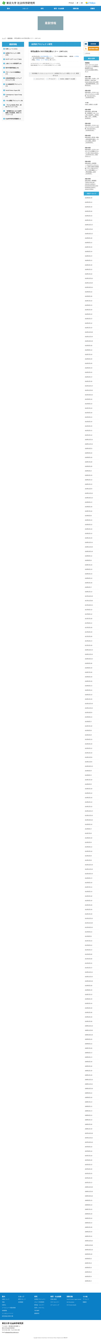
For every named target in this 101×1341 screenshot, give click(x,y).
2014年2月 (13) (88, 802)
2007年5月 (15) (88, 1164)
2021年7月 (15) (88, 408)
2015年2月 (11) (88, 748)
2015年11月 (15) (89, 708)
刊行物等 (36, 1310)
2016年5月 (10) (88, 681)
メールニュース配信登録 (9, 1307)
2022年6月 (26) (88, 358)
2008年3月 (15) (88, 1119)
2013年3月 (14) (88, 851)
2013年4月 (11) (88, 846)
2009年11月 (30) (89, 1030)
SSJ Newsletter (70, 1302)
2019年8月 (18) (88, 506)
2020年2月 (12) (88, 479)
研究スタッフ (22, 1299)
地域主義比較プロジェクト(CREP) (39, 65)
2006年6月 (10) (88, 1213)
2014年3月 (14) (88, 797)
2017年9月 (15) (88, 609)
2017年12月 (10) (89, 596)
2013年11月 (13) (89, 815)
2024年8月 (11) (88, 242)
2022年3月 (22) (88, 372)
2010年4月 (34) (88, 1008)
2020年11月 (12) (89, 444)
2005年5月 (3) (88, 1272)
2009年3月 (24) (88, 1066)
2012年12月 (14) (89, 864)
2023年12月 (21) (89, 278)
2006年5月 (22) (88, 1218)
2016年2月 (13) (88, 694)
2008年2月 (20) (88, 1124)
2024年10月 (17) (89, 233)
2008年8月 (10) (88, 1097)
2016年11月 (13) (89, 654)
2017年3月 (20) (88, 636)
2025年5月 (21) (88, 202)
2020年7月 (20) (88, 461)
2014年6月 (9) (88, 784)
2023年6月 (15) (88, 305)
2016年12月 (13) (89, 649)
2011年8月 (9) (88, 936)
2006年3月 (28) (88, 1227)
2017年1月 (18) (88, 645)
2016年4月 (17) (88, 685)
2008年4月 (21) (88, 1115)
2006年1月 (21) (88, 1236)
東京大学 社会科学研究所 (12, 1323)
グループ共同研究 (39, 1302)
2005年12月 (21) (89, 1240)
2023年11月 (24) (89, 282)
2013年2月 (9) (88, 855)
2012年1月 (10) (88, 914)
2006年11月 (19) (89, 1191)
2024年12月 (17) (89, 224)
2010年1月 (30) (88, 1021)
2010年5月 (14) (88, 1003)
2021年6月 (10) (88, 412)
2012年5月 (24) (88, 896)
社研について (5, 1299)
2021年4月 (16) (88, 421)
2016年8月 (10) (88, 667)
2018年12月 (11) (89, 542)
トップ (4, 38)
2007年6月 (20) (88, 1160)
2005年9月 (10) (88, 1254)
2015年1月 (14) (88, 752)
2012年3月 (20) (88, 905)
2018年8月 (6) (88, 560)
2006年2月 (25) (88, 1231)
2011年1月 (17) (88, 967)
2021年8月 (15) (88, 403)
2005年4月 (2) (88, 1276)
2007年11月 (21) (89, 1137)
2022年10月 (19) (89, 341)
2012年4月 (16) (88, 900)
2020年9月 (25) (88, 452)
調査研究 (36, 1313)
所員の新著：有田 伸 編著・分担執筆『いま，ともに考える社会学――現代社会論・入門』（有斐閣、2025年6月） (92, 115)
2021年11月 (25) (89, 390)
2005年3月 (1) (88, 1280)
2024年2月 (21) (88, 269)
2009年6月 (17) (88, 1052)
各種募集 (4, 1310)
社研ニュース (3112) (11, 49)
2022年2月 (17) (88, 376)
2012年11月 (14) (89, 869)
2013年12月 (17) (89, 811)
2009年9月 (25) (88, 1039)
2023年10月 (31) (89, 287)
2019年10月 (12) (89, 497)
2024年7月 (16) (88, 247)
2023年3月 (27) (88, 318)
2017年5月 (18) (88, 627)
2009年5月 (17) (88, 1057)
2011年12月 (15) (89, 918)
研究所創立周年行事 (7, 1316)
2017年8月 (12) (88, 614)
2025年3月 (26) (88, 211)
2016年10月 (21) (89, 658)
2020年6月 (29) (88, 466)
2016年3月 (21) (88, 690)
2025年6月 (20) (88, 197)
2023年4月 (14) (88, 314)
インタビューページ (7, 1313)
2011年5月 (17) (88, 949)
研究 (42, 8)
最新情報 (10, 38)
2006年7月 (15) (88, 1209)
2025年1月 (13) (88, 220)
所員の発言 (53, 1299)
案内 (8, 8)
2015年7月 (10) (88, 726)
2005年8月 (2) (88, 1258)
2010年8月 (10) (88, 990)
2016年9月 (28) (88, 663)
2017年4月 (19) (88, 632)
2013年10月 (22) (89, 819)
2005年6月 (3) (88, 1267)
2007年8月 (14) (88, 1151)
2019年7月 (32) (88, 511)
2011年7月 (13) (88, 940)
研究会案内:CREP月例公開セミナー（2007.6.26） (49, 51)
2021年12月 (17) (89, 385)
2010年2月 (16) (88, 1016)
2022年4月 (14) (88, 367)
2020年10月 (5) (88, 448)
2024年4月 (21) (88, 260)
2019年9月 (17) (88, 502)
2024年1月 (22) (88, 273)
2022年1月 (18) (88, 381)
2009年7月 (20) (88, 1048)
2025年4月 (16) (88, 206)
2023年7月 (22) (88, 300)
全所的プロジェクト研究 (54, 65)
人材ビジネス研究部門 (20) (13, 63)
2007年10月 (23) (89, 1142)
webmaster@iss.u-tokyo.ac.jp (12, 1332)
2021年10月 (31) (89, 394)
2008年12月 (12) (89, 1079)
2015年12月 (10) (89, 703)
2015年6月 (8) (88, 730)
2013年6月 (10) (88, 837)
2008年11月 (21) (89, 1084)
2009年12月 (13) (89, 1025)
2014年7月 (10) (88, 779)
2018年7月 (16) (88, 564)
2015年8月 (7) (88, 721)
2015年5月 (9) (88, 734)
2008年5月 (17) (88, 1110)
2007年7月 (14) (88, 1155)
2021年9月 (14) (88, 399)
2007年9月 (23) (88, 1146)
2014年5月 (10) (88, 788)
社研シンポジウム (39, 1307)
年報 (3, 1302)
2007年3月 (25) (88, 1173)
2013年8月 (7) (88, 828)
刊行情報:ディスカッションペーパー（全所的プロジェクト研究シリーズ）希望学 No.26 (55, 74)
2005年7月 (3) (88, 1263)
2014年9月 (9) (88, 770)
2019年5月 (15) (88, 520)
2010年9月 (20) (88, 985)
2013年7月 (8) (88, 833)
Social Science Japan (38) (13, 90)
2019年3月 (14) (88, 529)
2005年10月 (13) (89, 1249)
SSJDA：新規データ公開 (67, 79)
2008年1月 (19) (88, 1128)
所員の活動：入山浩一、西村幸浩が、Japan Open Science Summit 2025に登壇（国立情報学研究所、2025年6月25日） (92, 82)
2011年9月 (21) (88, 931)
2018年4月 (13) (88, 578)
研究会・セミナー (39, 1305)
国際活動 (76, 8)
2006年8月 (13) (88, 1204)
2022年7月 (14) (88, 354)
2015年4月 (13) (88, 739)
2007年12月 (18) (89, 1133)
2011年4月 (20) (88, 954)
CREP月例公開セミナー (46, 56)
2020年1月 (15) (88, 484)
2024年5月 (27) (88, 256)
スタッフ (25, 8)
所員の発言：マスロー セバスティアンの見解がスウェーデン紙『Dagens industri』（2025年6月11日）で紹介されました (92, 153)
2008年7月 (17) (88, 1101)
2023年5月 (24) (88, 309)
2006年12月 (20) (89, 1187)
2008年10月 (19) (89, 1088)
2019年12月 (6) (88, 488)
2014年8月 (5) (88, 775)
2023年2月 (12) (88, 323)
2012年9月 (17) (88, 878)
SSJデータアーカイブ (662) (14, 59)
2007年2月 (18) (88, 1178)
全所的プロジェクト (39, 1299)
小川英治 (76, 56)
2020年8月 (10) (88, 457)
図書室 (92, 8)
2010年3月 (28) (88, 1012)
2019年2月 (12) (88, 533)
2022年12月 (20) (89, 332)
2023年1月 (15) (88, 327)
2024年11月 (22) (89, 229)
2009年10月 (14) (89, 1034)
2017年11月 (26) (89, 600)
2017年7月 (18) (88, 618)
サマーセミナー (54, 1302)
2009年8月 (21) (88, 1043)
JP (77, 3)
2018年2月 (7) (88, 587)
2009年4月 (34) (88, 1061)
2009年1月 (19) (88, 1075)
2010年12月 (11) (89, 972)
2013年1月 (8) (88, 860)
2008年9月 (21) (88, 1093)
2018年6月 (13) (88, 569)
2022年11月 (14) (89, 336)
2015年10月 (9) (88, 712)
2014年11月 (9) (88, 761)
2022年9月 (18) (88, 345)
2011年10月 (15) (89, 927)
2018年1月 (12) (88, 591)
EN (82, 3)
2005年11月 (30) (89, 1245)
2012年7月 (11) (88, 887)
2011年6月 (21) (88, 945)
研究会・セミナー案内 (42, 59)
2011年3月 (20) (88, 958)
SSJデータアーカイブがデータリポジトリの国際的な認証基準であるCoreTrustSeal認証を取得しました (92, 68)
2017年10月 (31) (89, 605)
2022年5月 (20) (88, 363)
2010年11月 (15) (89, 976)
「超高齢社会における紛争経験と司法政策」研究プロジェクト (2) (13, 112)
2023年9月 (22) (88, 291)
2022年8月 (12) (88, 350)
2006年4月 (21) (88, 1222)
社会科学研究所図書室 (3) (13, 119)
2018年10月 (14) (89, 551)
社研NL (4, 1305)
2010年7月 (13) (88, 994)
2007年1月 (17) (88, 1182)
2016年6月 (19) (88, 676)
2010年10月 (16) (89, 981)
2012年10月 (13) (89, 873)
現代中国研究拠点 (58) (12, 68)
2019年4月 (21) (88, 524)
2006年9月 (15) (88, 1200)
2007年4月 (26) (88, 1169)
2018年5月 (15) (88, 573)
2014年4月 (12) (88, 793)
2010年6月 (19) (88, 998)
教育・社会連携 (59, 8)
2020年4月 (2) (88, 470)
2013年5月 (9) (88, 842)
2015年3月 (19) (88, 743)
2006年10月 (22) (89, 1195)
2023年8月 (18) (88, 296)
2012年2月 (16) (88, 909)
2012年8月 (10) (88, 882)
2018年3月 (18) (88, 582)
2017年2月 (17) (88, 640)
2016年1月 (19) (88, 699)
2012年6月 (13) (88, 891)
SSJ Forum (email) (71, 1305)
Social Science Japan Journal (74, 1299)
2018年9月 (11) (88, 555)
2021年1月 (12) (88, 435)
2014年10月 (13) (89, 766)
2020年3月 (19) (88, 475)
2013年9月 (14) (88, 824)
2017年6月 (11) (88, 623)
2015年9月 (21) (88, 717)
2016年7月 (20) (88, 672)
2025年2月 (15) (88, 215)
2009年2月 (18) (88, 1070)
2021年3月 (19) (88, 426)
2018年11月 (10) (89, 546)
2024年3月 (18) (88, 265)
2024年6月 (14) (88, 251)
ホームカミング (54, 1305)
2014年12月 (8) (88, 757)
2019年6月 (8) (88, 515)
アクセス (71, 3)
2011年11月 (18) (89, 922)
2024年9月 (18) (88, 238)
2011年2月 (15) (88, 963)
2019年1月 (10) (88, 537)
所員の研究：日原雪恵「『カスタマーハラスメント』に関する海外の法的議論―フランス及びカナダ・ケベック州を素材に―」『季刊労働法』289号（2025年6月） (92, 168)
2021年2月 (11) (88, 430)
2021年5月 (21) (88, 417)
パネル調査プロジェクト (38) (14, 100)
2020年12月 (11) (89, 439)
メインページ (40, 79)
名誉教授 (20, 1302)
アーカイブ (52, 79)
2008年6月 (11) (88, 1106)
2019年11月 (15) (89, 493)
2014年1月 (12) (88, 806)
